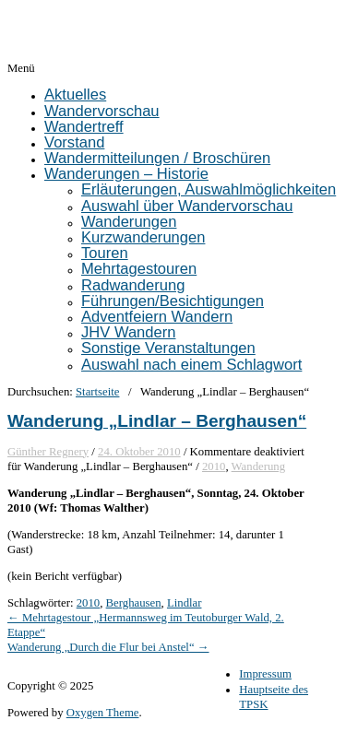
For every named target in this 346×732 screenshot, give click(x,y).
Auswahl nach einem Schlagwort (191, 364)
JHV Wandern (128, 332)
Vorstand (74, 142)
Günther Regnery (48, 451)
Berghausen (133, 602)
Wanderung (258, 466)
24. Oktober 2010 (139, 451)
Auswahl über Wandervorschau (187, 206)
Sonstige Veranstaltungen (168, 348)
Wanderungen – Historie (126, 174)
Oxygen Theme (102, 712)
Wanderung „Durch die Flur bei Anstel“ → (108, 647)
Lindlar (184, 602)
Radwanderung (133, 285)
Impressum (265, 673)
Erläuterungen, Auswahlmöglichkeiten (208, 189)
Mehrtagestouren (139, 268)
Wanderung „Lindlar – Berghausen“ (156, 421)
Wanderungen (128, 221)
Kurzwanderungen (143, 237)
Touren (104, 253)
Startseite (97, 391)
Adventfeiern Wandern (157, 316)
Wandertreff (84, 127)
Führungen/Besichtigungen (172, 301)
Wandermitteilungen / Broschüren (157, 158)
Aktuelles (75, 94)
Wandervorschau (102, 111)
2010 (214, 466)
